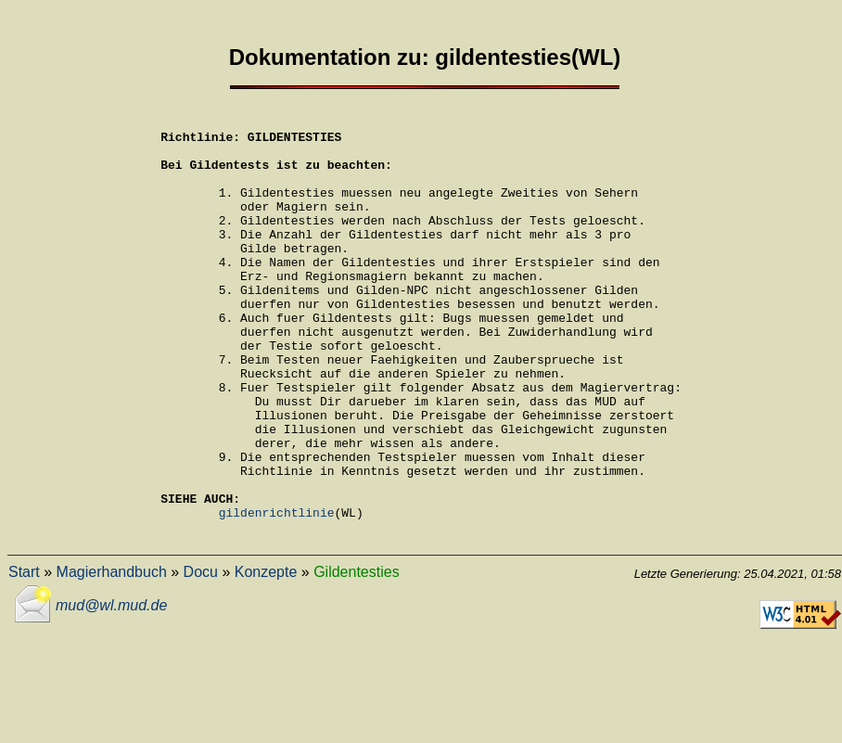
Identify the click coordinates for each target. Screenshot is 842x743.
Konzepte (266, 655)
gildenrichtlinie (277, 592)
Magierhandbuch (112, 655)
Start (24, 655)
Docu (201, 655)
